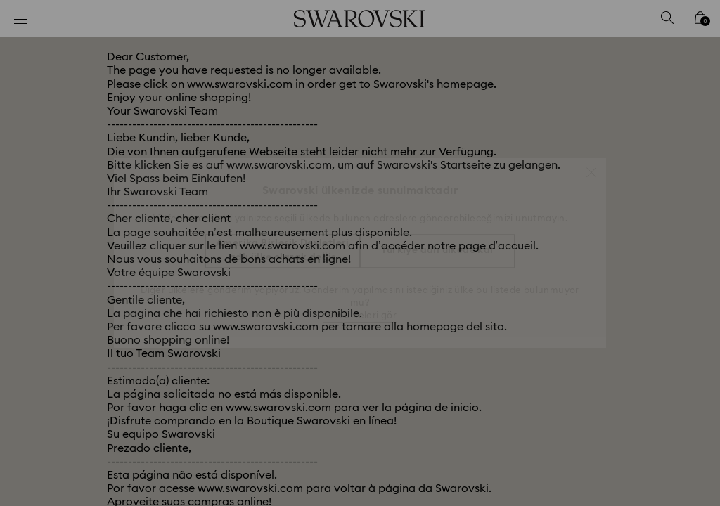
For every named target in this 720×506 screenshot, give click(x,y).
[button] (591, 165)
